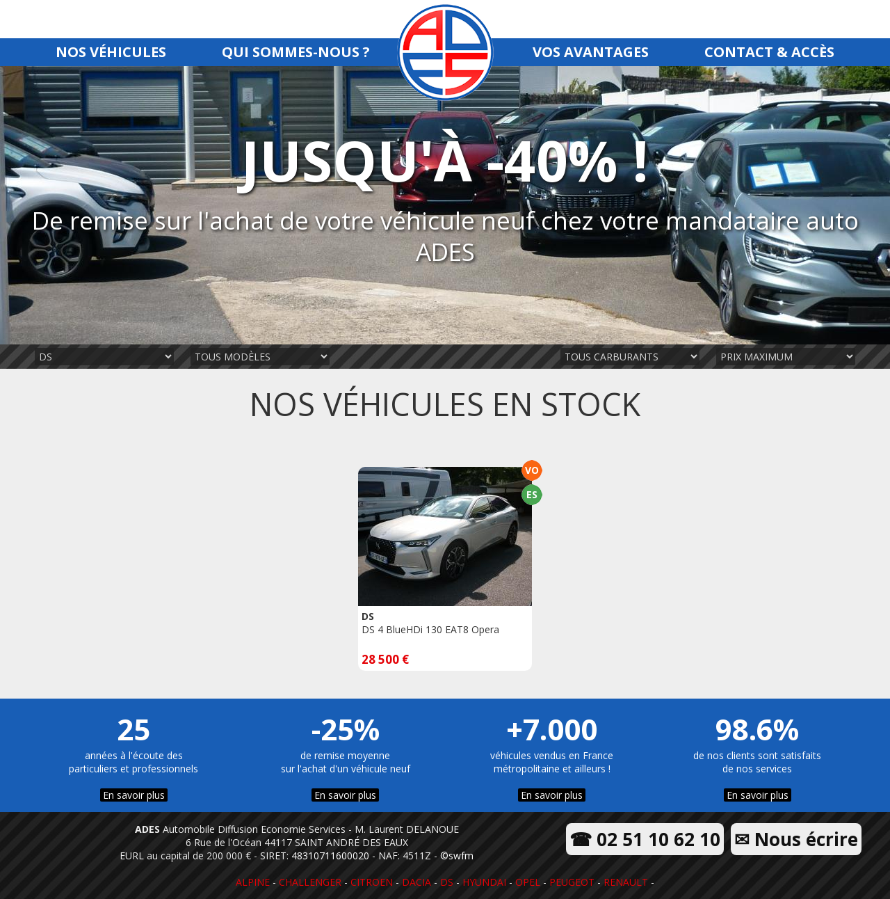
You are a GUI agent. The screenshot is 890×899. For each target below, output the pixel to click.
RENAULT (626, 882)
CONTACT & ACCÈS (769, 51)
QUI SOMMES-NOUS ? (296, 51)
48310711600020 (330, 855)
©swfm (457, 855)
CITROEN (371, 882)
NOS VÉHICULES (111, 51)
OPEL (527, 882)
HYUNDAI (484, 882)
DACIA (416, 882)
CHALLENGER (310, 882)
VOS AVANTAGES (591, 51)
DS (446, 882)
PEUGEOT (571, 882)
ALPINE (253, 882)
